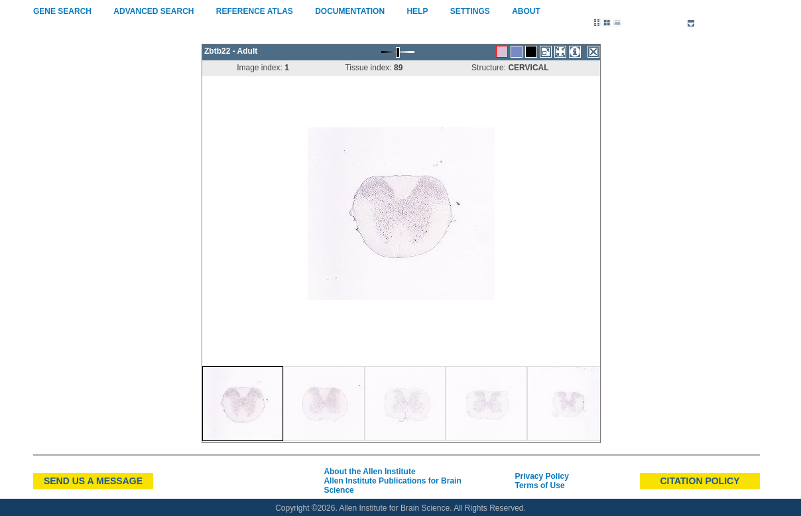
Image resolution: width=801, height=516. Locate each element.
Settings (469, 11)
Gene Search (62, 11)
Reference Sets (662, 24)
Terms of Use (539, 485)
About (525, 11)
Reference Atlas (254, 11)
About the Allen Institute (369, 471)
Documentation (350, 11)
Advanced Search (153, 11)
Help (417, 11)
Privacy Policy (541, 476)
